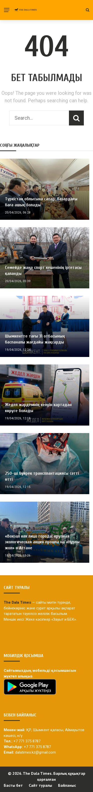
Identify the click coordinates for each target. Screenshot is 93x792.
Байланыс (67, 785)
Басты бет (13, 785)
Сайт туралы (40, 785)
